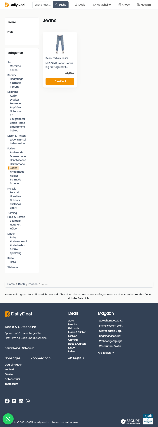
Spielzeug (15, 253)
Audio (13, 95)
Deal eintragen (13, 364)
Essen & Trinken (16, 136)
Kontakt (9, 369)
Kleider (14, 175)
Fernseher (16, 103)
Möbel (13, 228)
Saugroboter (17, 119)
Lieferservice (17, 143)
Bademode (16, 152)
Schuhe (14, 183)
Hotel (13, 262)
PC (11, 115)
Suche (60, 4)
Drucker (14, 99)
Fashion (11, 148)
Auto (10, 62)
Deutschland (12, 348)
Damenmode (18, 156)
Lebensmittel (18, 139)
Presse (9, 374)
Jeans (13, 168)
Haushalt (15, 224)
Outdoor (15, 200)
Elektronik (12, 92)
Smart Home (17, 123)
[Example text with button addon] (42, 4)
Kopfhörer (16, 107)
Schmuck (15, 179)
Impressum (11, 384)
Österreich (28, 348)
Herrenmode (17, 164)
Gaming (12, 213)
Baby (13, 237)
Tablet (14, 130)
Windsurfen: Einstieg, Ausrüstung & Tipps (123, 346)
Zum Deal (60, 81)
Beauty (11, 75)
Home (11, 284)
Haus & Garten (16, 217)
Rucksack (15, 204)
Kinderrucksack (18, 241)
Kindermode (17, 171)
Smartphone (17, 126)
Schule (14, 249)
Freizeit (11, 188)
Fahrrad (14, 192)
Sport (13, 208)
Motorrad (15, 66)
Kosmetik (15, 83)
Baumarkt (15, 220)
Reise (10, 258)
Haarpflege (16, 79)
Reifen (13, 70)
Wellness (12, 267)
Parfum (14, 86)
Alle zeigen (76, 358)
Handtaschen (18, 160)
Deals (49, 58)
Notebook (16, 111)
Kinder (11, 233)
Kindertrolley (17, 245)
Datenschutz (12, 379)
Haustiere (15, 196)
